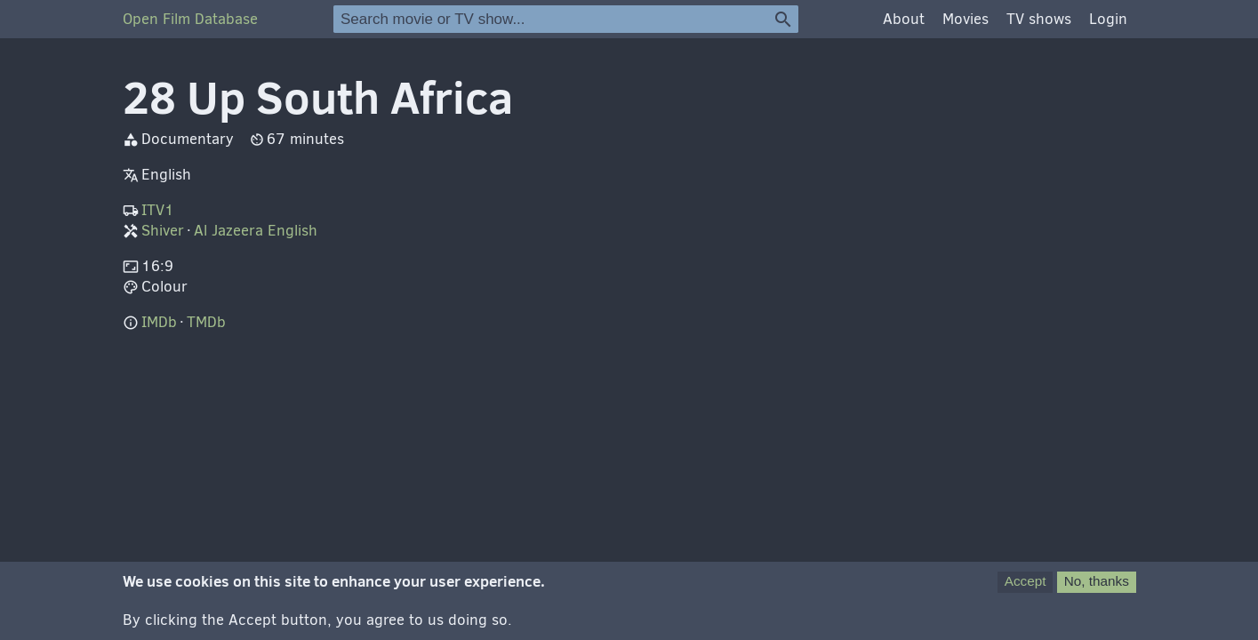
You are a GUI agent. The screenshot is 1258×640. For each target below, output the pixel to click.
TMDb (206, 322)
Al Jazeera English (255, 230)
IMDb (159, 322)
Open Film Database (190, 19)
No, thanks (1096, 587)
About (904, 19)
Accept (1025, 587)
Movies (965, 19)
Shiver (162, 230)
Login (1108, 19)
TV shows (1038, 19)
